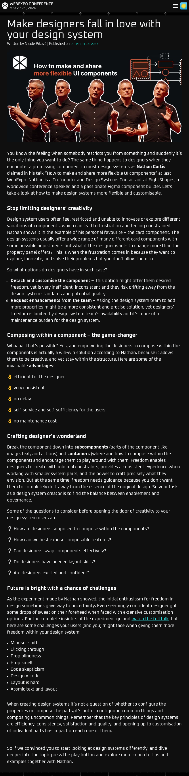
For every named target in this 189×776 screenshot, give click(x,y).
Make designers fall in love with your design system (84, 29)
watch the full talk (150, 619)
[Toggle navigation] (175, 6)
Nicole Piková (35, 43)
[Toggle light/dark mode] (183, 5)
